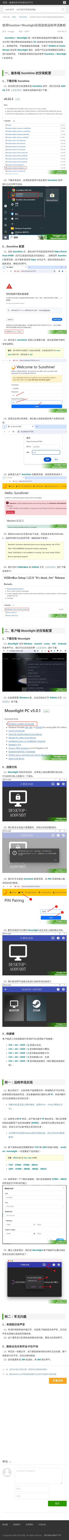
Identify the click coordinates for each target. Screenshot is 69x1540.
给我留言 (17, 1524)
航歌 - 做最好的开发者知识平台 (18, 2)
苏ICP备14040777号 (52, 1535)
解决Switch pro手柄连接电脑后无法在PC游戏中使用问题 (32, 1374)
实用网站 (29, 1524)
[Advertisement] (34, 1418)
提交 (57, 1503)
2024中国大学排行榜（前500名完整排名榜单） (28, 1369)
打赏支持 (42, 1524)
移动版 (5, 1524)
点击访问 (16, 90)
